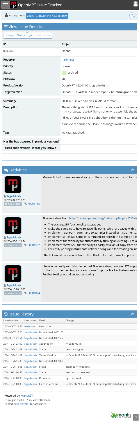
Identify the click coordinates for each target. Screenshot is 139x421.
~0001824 (34, 293)
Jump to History (39, 35)
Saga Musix (13, 196)
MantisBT (27, 396)
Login (30, 16)
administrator (22, 403)
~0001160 (34, 204)
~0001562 (34, 245)
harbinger (68, 60)
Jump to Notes (15, 35)
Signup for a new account (51, 16)
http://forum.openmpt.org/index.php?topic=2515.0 (102, 218)
